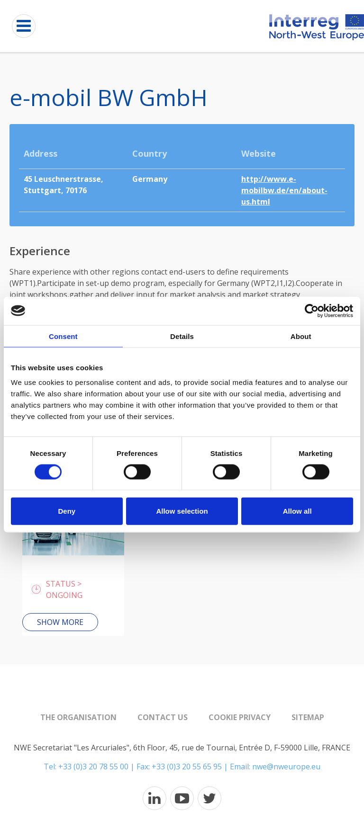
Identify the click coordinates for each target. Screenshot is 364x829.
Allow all (297, 511)
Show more (60, 622)
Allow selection (182, 511)
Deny (66, 511)
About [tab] (301, 336)
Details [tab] (182, 336)
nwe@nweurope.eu (286, 766)
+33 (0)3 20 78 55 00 (93, 766)
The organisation (78, 717)
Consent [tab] (63, 336)
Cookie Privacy (240, 717)
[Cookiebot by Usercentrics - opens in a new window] (311, 310)
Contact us (162, 717)
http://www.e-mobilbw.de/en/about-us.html (284, 190)
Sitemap (307, 717)
